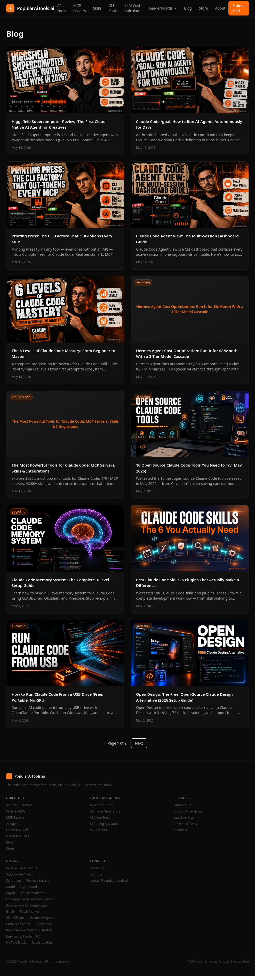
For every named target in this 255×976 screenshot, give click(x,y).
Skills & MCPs (16, 811)
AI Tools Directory (19, 805)
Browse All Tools (185, 824)
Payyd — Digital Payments (25, 893)
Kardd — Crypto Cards (22, 887)
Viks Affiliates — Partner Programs (31, 918)
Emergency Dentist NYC (23, 936)
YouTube (96, 874)
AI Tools (61, 8)
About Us (180, 830)
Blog (188, 8)
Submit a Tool (183, 805)
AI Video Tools (100, 818)
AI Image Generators (105, 811)
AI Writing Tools (101, 805)
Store (203, 8)
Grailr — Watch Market (22, 912)
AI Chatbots (98, 830)
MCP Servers (79, 8)
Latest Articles (183, 818)
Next (139, 743)
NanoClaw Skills (17, 836)
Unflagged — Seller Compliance (29, 899)
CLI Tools (113, 8)
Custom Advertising (187, 811)
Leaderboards (163, 8)
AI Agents (13, 824)
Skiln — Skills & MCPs (21, 868)
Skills (97, 8)
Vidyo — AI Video (18, 874)
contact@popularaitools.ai (109, 881)
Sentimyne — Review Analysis (27, 881)
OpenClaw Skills (17, 830)
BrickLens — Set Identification (28, 905)
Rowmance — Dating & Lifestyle (29, 930)
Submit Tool (239, 8)
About (220, 8)
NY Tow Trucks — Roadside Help (29, 943)
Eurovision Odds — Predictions (28, 924)
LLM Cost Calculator (133, 8)
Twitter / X (97, 868)
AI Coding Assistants (104, 824)
